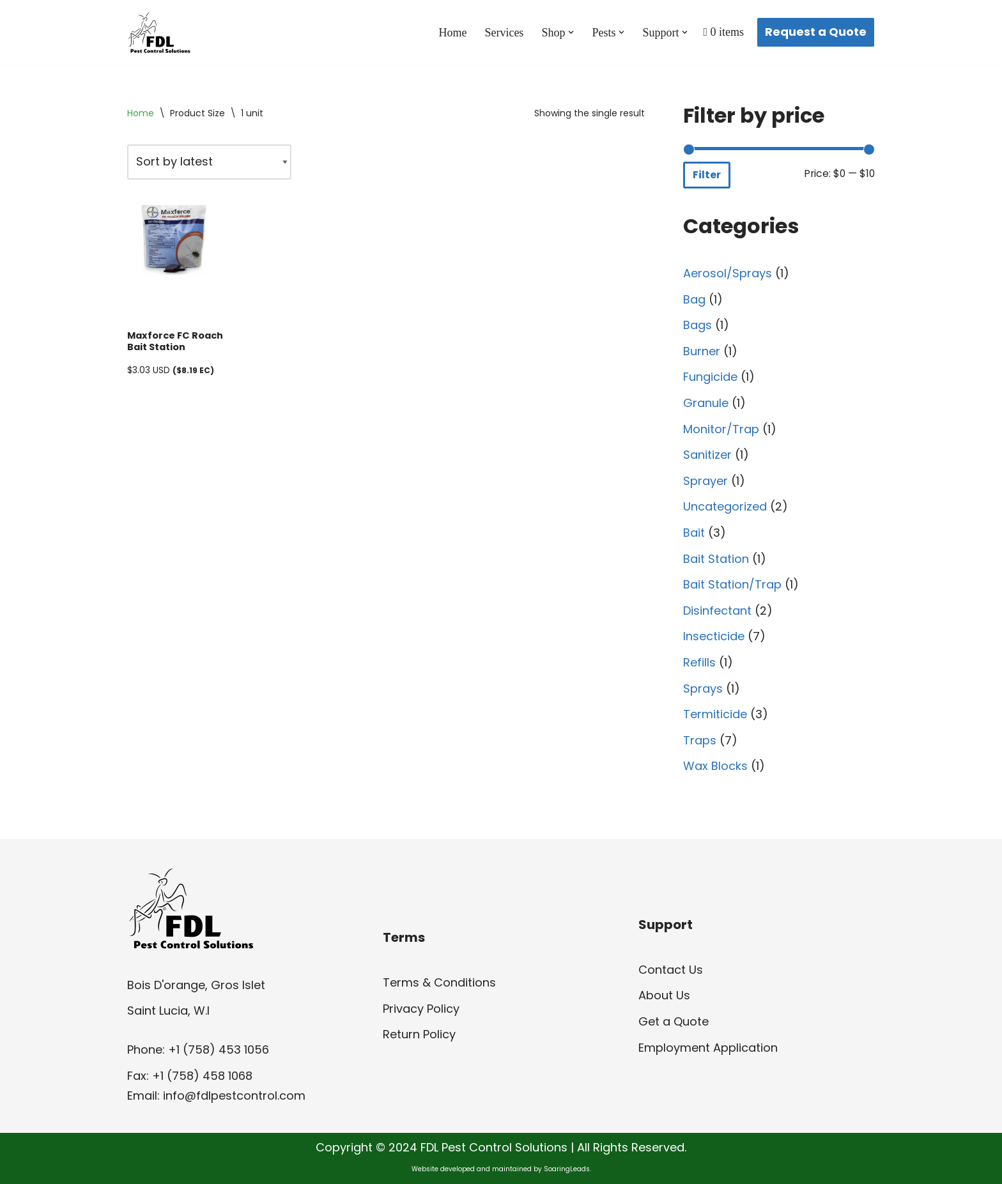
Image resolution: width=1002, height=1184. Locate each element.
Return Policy (419, 1034)
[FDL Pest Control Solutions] (159, 33)
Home (452, 32)
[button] (571, 32)
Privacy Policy (421, 1009)
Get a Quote (673, 1021)
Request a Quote (816, 32)
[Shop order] (209, 162)
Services (503, 32)
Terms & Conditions (439, 982)
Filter (707, 174)
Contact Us (670, 970)
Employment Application (708, 1048)
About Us (664, 995)
